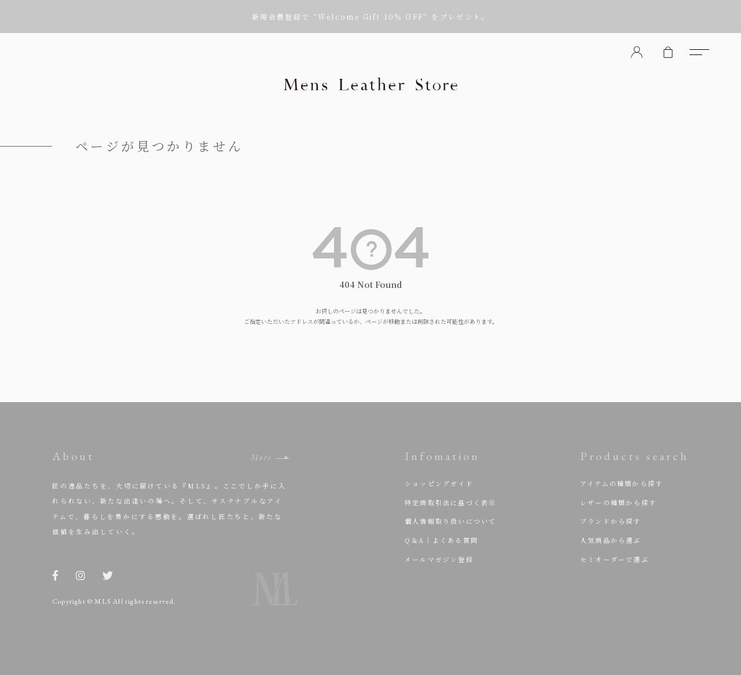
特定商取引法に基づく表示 (450, 502)
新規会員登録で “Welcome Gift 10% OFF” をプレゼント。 (370, 16)
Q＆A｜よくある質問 (441, 540)
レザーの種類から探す (618, 502)
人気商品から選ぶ (610, 540)
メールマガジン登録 (439, 559)
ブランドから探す (610, 521)
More (261, 457)
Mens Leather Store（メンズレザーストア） (370, 84)
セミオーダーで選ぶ (614, 559)
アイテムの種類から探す (621, 483)
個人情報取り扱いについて (450, 521)
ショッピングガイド (439, 483)
